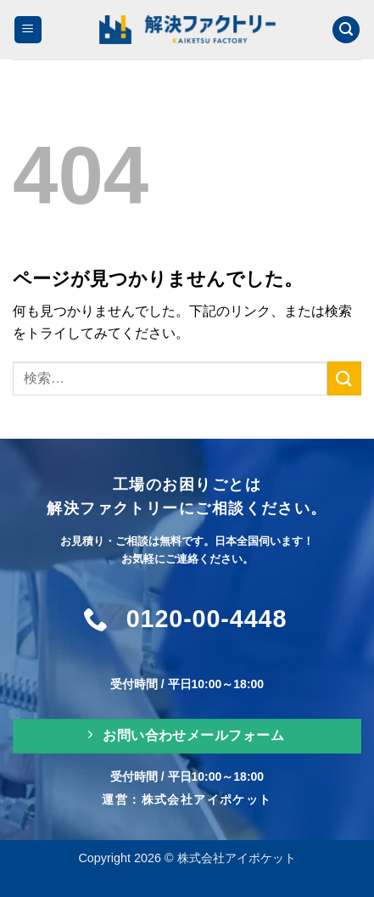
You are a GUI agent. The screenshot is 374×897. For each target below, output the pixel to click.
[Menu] (28, 30)
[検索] (346, 30)
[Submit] (344, 378)
